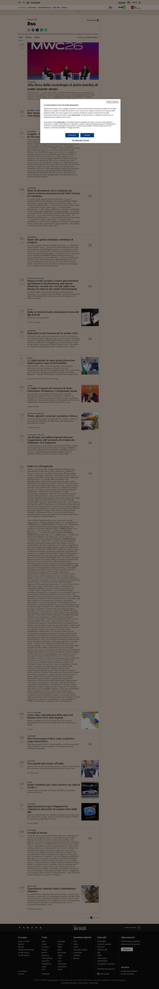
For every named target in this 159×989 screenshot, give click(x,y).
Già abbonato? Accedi (80, 140)
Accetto (87, 135)
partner (108, 122)
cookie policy (75, 115)
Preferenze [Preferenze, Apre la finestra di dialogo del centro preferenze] (72, 135)
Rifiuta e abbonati (112, 102)
